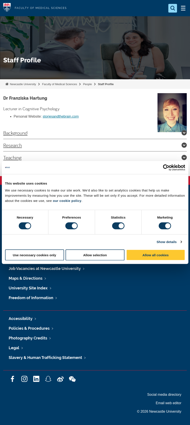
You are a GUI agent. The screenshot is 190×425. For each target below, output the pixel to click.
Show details (167, 242)
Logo (7, 8)
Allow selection (95, 255)
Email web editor (168, 403)
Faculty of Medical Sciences (59, 84)
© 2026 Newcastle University (159, 411)
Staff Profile (106, 84)
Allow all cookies (156, 255)
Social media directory (164, 394)
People (87, 84)
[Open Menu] (183, 8)
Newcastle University (22, 84)
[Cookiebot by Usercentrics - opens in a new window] (166, 167)
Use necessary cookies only (34, 255)
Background (95, 133)
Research (95, 145)
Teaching (95, 157)
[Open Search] (172, 8)
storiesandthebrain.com (61, 116)
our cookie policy (67, 200)
